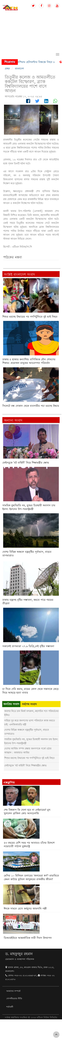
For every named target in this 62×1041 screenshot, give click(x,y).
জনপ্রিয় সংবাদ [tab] (11, 704)
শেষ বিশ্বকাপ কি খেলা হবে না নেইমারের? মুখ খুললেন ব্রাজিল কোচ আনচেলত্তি (27, 811)
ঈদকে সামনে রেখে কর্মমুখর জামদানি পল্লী (25, 908)
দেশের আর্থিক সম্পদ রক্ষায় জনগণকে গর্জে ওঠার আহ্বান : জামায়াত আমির (27, 750)
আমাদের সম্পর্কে (13, 991)
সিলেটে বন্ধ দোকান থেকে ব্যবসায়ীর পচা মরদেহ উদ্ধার (30, 406)
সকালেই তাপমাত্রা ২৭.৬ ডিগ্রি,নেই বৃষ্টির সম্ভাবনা (28, 646)
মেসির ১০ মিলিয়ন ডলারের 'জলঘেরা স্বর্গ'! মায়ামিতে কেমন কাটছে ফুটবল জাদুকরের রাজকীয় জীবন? (31, 877)
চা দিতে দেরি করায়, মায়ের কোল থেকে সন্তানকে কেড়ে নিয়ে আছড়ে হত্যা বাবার (30, 691)
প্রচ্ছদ (7, 69)
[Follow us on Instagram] (49, 6)
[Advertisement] (30, 31)
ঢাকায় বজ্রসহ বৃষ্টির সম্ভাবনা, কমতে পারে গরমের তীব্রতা (27, 601)
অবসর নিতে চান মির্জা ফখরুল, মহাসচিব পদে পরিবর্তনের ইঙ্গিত (31, 713)
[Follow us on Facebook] (41, 6)
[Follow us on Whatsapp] (55, 102)
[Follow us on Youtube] (57, 6)
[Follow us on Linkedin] (46, 102)
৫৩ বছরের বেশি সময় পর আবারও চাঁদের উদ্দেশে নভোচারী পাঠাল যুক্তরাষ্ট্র (29, 844)
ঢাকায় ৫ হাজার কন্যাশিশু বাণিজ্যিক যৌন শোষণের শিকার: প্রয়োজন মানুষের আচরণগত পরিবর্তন (28, 361)
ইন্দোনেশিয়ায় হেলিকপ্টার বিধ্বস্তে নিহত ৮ (35, 62)
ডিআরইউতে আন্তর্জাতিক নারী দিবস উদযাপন (28, 938)
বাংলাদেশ (19, 69)
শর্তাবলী (9, 1007)
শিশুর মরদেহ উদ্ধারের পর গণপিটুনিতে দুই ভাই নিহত (29, 317)
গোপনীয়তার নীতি (14, 998)
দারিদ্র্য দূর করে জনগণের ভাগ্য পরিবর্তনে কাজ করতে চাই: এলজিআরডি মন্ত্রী (29, 722)
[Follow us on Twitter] (33, 6)
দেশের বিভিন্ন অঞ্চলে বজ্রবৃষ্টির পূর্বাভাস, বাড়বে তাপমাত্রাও (26, 553)
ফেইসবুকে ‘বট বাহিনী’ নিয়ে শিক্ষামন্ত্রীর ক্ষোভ (25, 462)
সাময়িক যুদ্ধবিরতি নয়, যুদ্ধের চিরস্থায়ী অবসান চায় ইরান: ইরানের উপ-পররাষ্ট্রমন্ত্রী (28, 507)
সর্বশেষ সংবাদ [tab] (29, 704)
